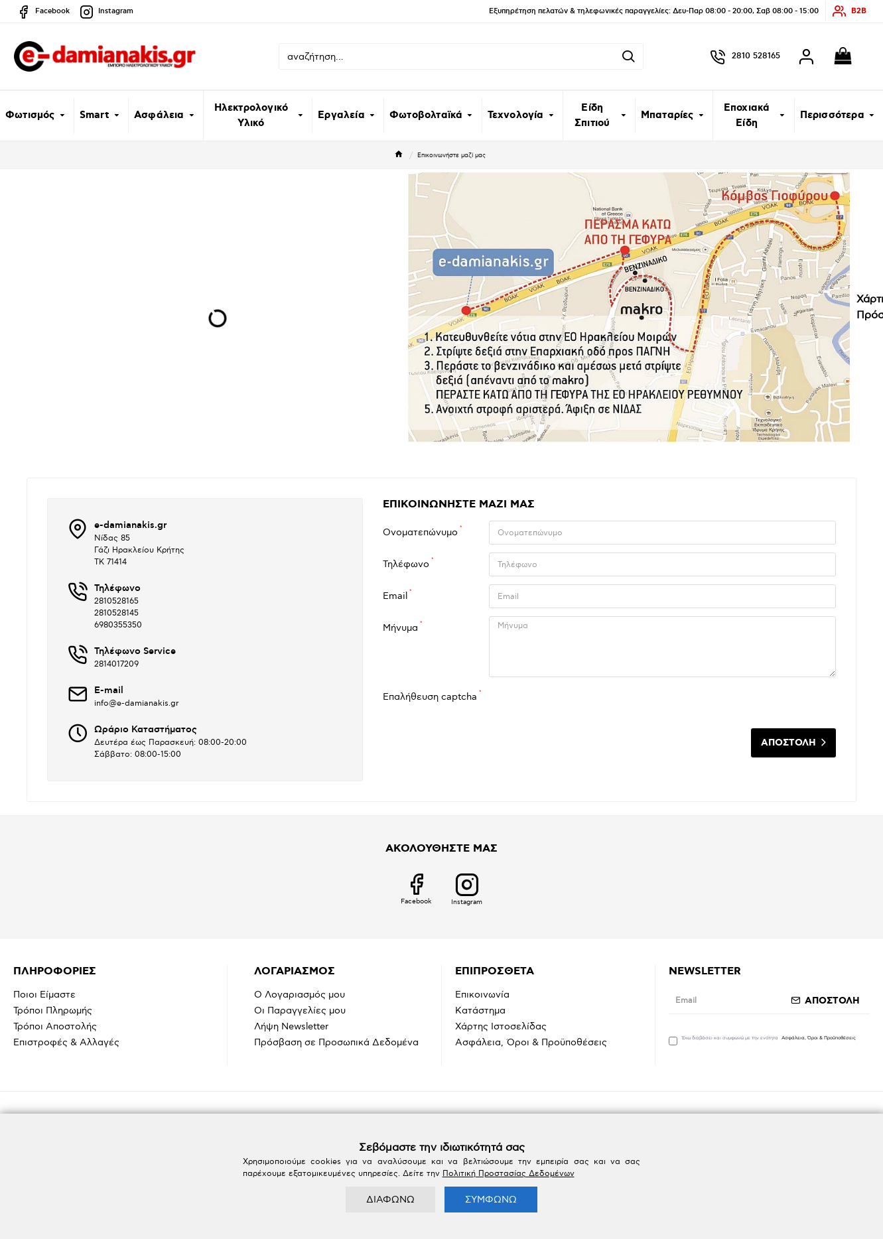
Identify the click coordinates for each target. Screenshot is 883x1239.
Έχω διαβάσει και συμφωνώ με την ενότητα (763, 1040)
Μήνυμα (400, 627)
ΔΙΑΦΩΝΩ (390, 1199)
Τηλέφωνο (406, 564)
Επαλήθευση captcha (430, 696)
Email (395, 596)
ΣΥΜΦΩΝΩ (491, 1199)
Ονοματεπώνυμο (420, 532)
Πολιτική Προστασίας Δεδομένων (508, 1174)
